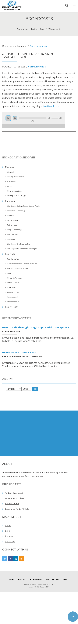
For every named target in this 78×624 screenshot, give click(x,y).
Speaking (10, 541)
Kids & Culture (13, 283)
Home (11, 579)
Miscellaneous (13, 301)
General (10, 172)
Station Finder (12, 503)
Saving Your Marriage (16, 196)
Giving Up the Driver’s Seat (19, 352)
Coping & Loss (13, 292)
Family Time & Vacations (17, 268)
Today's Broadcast (14, 493)
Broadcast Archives (14, 498)
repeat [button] (33, 121)
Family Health (11, 307)
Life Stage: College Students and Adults (23, 206)
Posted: (7, 66)
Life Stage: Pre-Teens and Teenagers (22, 248)
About (8, 525)
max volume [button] (60, 118)
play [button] (8, 118)
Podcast (9, 536)
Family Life (10, 254)
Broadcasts (8, 46)
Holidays (10, 273)
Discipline (11, 239)
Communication (37, 67)
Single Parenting (14, 230)
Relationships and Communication (22, 264)
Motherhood (12, 220)
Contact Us (52, 579)
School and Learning (16, 211)
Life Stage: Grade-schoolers (18, 244)
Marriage (21, 46)
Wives (9, 186)
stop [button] (15, 118)
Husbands (11, 181)
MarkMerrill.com (51, 106)
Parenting (10, 201)
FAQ (65, 579)
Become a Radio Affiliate (17, 509)
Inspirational (12, 297)
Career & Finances (14, 278)
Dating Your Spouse (15, 177)
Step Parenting (13, 234)
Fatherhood (12, 225)
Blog (7, 531)
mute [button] (49, 118)
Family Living (13, 259)
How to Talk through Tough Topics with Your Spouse (35, 327)
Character (11, 287)
